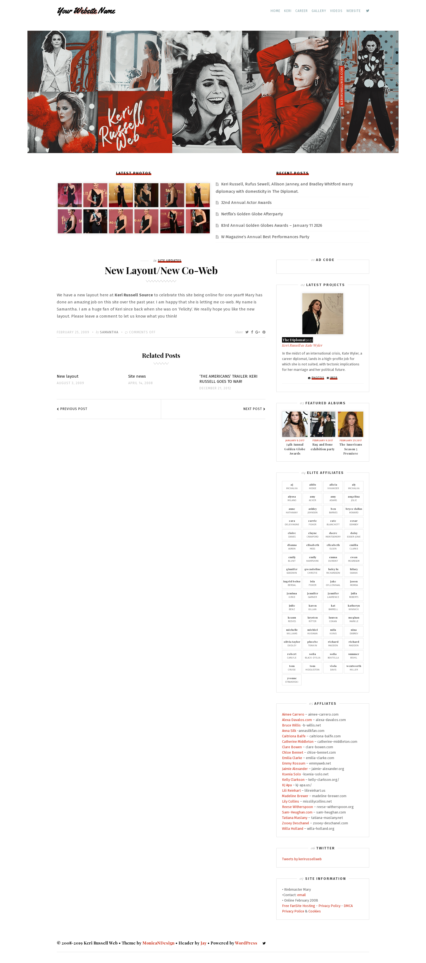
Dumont (333, 558)
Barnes (333, 510)
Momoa (353, 582)
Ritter (312, 619)
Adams (333, 498)
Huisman (312, 631)
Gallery (319, 11)
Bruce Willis (291, 725)
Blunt (291, 558)
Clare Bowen (292, 747)
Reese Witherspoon (297, 807)
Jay (203, 943)
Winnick (353, 607)
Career (301, 11)
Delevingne (291, 522)
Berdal (291, 582)
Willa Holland (292, 829)
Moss (312, 546)
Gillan (312, 607)
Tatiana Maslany (294, 818)
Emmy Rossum (293, 763)
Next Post (252, 409)
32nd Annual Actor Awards (246, 202)
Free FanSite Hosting (298, 906)
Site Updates (169, 261)
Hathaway (291, 510)
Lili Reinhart (291, 790)
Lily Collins (290, 801)
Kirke (291, 594)
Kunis (333, 631)
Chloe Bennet (292, 752)
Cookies (314, 911)
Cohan (333, 619)
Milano (291, 498)
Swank (353, 570)
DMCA (348, 906)
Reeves (291, 619)
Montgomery (333, 534)
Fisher (312, 522)
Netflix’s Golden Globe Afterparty (252, 214)
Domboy (353, 522)
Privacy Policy (329, 906)
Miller (353, 667)
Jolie (353, 498)
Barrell (333, 607)
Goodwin (291, 570)
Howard (353, 510)
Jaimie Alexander (295, 769)
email (301, 895)
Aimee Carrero (293, 714)
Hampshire (312, 558)
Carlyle (291, 655)
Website (353, 11)
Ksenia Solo (291, 774)
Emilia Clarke (292, 758)
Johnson (312, 510)
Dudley (291, 643)
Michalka (291, 486)
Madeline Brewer (295, 796)
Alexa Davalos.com (297, 720)
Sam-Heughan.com (297, 812)
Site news (137, 376)
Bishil (353, 655)
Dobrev (353, 631)
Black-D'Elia (312, 655)
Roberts (353, 594)
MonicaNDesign (158, 943)
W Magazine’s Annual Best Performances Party (265, 236)
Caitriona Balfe (294, 736)
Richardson (333, 570)
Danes (291, 534)
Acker (312, 498)
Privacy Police (293, 911)
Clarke (353, 546)
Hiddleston (312, 667)
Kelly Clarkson (293, 780)
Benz (291, 607)
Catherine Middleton (298, 742)
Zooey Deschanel (295, 823)
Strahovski (291, 679)
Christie (312, 570)
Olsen (333, 546)
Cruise (291, 667)
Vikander (333, 486)
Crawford (312, 534)
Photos (318, 378)
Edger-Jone (353, 534)
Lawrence (333, 594)
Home (275, 11)
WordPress (246, 943)
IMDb (333, 378)
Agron (291, 546)
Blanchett (333, 522)
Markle (353, 619)
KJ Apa (287, 785)
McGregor (353, 558)
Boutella (333, 655)
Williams (291, 631)
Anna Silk (289, 731)
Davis (333, 667)
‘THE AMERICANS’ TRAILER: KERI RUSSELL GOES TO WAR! (228, 379)
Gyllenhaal (333, 582)
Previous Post (73, 409)
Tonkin (312, 643)
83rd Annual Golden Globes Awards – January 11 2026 (271, 225)
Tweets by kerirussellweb (302, 859)
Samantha (109, 332)
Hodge (312, 486)
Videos (336, 11)
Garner (312, 594)
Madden (333, 643)
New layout (68, 376)
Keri (288, 11)
